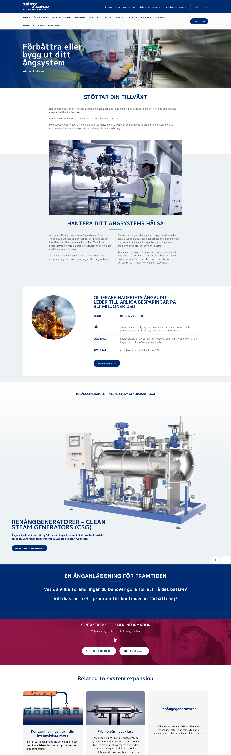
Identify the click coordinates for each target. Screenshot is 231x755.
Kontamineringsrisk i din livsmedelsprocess (52, 733)
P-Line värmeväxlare (116, 731)
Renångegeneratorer (178, 708)
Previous (215, 560)
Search (207, 7)
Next (225, 560)
